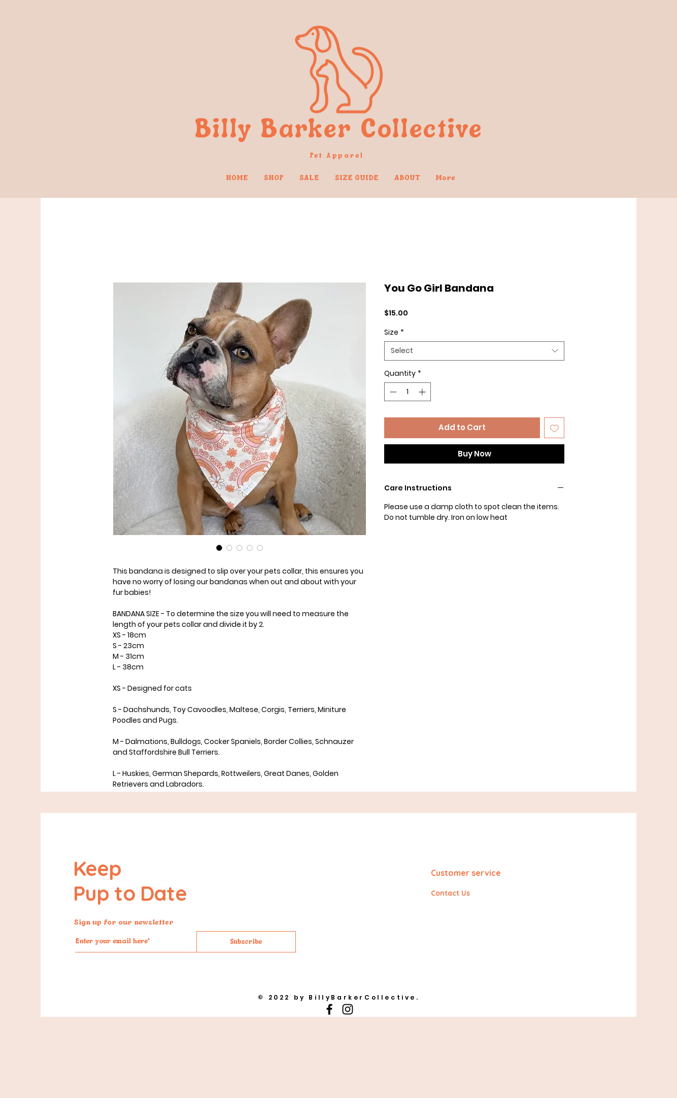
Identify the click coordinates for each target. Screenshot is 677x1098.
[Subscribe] (246, 941)
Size (394, 332)
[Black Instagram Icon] (348, 1009)
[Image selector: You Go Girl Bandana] (219, 548)
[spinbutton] (407, 392)
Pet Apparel (338, 155)
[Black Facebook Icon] (329, 1009)
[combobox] (474, 351)
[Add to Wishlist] (554, 427)
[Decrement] (392, 392)
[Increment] (423, 392)
